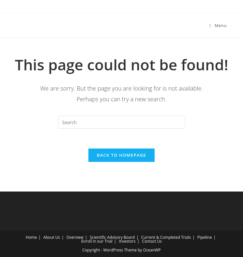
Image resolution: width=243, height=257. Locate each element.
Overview (75, 237)
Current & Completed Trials (166, 237)
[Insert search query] (121, 122)
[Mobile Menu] (218, 25)
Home (31, 237)
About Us (51, 237)
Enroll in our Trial (97, 241)
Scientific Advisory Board (112, 237)
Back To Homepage (121, 155)
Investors (127, 241)
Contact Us (152, 241)
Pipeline (204, 237)
